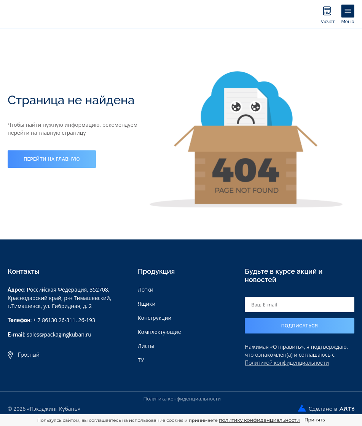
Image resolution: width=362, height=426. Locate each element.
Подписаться (299, 326)
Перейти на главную (52, 159)
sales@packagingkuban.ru (59, 334)
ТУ (141, 360)
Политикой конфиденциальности (287, 363)
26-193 (87, 320)
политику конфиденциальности (259, 420)
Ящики (146, 303)
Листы (146, 345)
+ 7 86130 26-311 (54, 320)
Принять (315, 420)
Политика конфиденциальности (182, 398)
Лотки (145, 289)
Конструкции (155, 317)
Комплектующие (159, 331)
